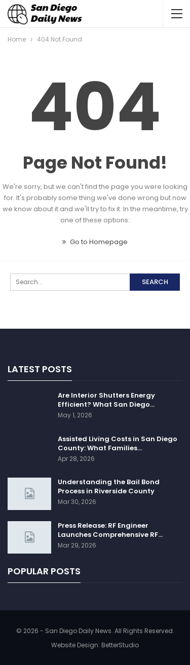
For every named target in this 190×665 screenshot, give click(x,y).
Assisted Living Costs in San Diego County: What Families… (117, 443)
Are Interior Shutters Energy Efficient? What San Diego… (106, 399)
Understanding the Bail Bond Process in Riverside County (109, 486)
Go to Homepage (95, 242)
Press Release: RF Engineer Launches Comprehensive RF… (110, 530)
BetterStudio (120, 645)
